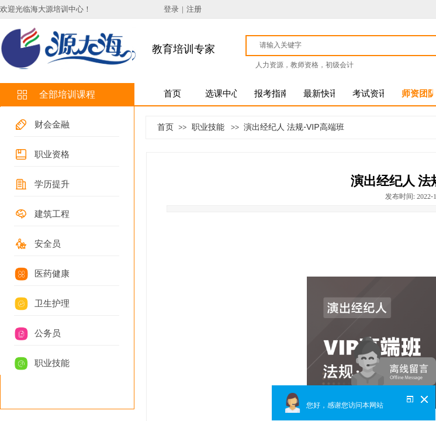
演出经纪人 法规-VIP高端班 (294, 127)
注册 (194, 9)
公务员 (47, 333)
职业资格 (52, 154)
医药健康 (52, 273)
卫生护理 (52, 303)
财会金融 (52, 124)
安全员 (47, 244)
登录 (171, 9)
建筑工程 (52, 214)
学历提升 (52, 184)
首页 (165, 127)
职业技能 (52, 363)
